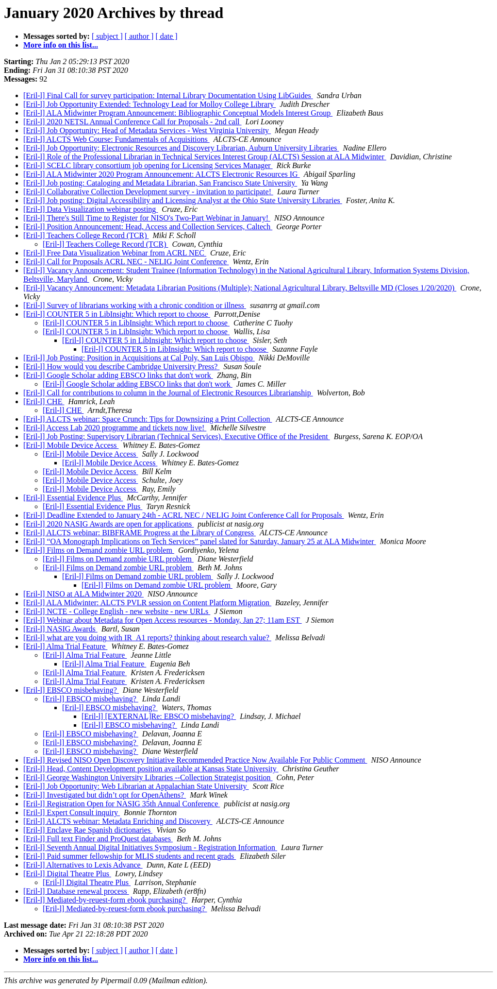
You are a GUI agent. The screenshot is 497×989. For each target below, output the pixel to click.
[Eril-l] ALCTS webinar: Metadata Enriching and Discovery (118, 821)
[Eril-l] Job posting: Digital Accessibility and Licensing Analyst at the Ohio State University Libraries (182, 200)
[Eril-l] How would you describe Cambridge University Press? (121, 366)
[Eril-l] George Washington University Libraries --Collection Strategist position (148, 777)
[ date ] (166, 36)
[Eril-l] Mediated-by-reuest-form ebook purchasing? (105, 900)
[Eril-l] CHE (43, 401)
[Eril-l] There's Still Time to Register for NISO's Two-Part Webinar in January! (146, 218)
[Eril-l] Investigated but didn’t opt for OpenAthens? (104, 795)
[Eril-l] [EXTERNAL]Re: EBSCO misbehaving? (159, 716)
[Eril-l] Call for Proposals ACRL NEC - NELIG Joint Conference (126, 261)
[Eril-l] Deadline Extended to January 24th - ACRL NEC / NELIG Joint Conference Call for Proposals (183, 515)
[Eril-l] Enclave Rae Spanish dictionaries (87, 830)
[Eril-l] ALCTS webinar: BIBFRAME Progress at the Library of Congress (139, 533)
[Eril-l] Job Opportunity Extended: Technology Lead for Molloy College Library (149, 104)
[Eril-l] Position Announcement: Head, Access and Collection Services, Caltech (147, 226)
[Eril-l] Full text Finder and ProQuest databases (98, 839)
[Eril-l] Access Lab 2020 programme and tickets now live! (114, 428)
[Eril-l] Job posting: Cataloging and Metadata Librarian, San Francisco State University (160, 183)
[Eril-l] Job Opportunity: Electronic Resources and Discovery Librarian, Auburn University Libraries (181, 148)
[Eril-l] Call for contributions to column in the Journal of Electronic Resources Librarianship (168, 393)
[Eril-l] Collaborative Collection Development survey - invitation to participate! (148, 192)
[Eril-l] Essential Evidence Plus (73, 498)
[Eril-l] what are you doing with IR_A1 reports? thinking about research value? (147, 637)
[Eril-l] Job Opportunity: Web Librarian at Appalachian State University (136, 786)
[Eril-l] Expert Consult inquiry (71, 812)
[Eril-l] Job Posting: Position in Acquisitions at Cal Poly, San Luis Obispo (139, 358)
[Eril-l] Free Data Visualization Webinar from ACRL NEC (114, 253)
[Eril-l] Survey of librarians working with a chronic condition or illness (134, 305)
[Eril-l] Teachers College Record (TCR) (86, 235)
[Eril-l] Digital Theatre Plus (67, 874)
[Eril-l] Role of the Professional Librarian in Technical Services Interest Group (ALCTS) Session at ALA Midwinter (204, 157)
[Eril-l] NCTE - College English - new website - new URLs (116, 611)
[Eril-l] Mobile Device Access (70, 445)
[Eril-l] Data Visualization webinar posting (90, 209)
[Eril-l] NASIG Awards (60, 629)
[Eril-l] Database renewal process (76, 891)
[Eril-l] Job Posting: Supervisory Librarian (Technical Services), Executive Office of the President (176, 436)
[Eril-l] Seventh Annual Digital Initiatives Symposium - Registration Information (150, 847)
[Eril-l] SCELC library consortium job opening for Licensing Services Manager (148, 165)
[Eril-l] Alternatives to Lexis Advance (83, 865)
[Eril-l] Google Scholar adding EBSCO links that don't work (118, 375)
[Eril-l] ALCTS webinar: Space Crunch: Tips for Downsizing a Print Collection (147, 419)
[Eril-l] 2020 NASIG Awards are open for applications (108, 524)
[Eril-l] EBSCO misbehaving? (71, 690)
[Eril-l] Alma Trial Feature (65, 646)
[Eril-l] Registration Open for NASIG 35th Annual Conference (121, 804)
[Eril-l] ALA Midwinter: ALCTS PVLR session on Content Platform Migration (147, 602)
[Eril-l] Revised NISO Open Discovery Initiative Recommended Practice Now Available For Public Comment (195, 760)
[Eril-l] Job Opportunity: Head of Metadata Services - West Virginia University (147, 130)
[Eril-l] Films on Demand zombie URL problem (98, 550)
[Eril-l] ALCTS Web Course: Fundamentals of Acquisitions (116, 139)
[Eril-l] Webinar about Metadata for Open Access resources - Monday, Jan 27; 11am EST (162, 620)
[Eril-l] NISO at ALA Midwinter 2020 (83, 594)
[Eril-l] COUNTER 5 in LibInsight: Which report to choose (116, 314)
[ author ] (139, 36)
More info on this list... (60, 45)
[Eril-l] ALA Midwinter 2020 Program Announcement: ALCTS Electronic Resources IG (161, 174)
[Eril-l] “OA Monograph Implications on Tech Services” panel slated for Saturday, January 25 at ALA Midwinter (199, 541)
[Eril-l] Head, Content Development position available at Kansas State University (151, 769)
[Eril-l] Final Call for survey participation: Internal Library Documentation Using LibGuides (168, 95)
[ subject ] (107, 36)
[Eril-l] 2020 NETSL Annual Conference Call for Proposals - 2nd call (132, 122)
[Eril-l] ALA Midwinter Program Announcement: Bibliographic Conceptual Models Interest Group (177, 113)
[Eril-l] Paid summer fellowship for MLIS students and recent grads (129, 856)
